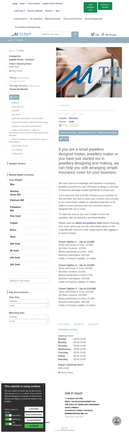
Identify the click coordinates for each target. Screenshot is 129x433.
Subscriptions (20, 19)
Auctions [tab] (64, 324)
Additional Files (19, 146)
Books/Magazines (94, 19)
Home (15, 4)
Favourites (17, 154)
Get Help (16, 115)
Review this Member (19, 89)
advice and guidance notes (88, 223)
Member (35, 11)
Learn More (34, 409)
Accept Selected (34, 420)
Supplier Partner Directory (53, 4)
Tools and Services (72, 19)
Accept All (34, 426)
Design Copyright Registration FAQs (30, 122)
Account (49, 11)
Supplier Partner (16, 60)
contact (16, 111)
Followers (17, 150)
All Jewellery (36, 19)
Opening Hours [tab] (67, 329)
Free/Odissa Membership (27, 27)
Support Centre (74, 417)
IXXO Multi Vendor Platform (67, 430)
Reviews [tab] (79, 324)
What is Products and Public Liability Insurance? (29, 140)
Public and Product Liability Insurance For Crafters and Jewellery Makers (29, 132)
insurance (29, 60)
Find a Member (34, 4)
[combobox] (29, 301)
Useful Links (19, 11)
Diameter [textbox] (13, 301)
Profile (15, 103)
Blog (57, 11)
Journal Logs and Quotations (26, 126)
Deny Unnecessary (34, 414)
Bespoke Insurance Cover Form (27, 118)
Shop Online (18, 107)
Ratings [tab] (93, 324)
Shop (23, 4)
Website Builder (53, 19)
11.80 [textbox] (12, 306)
